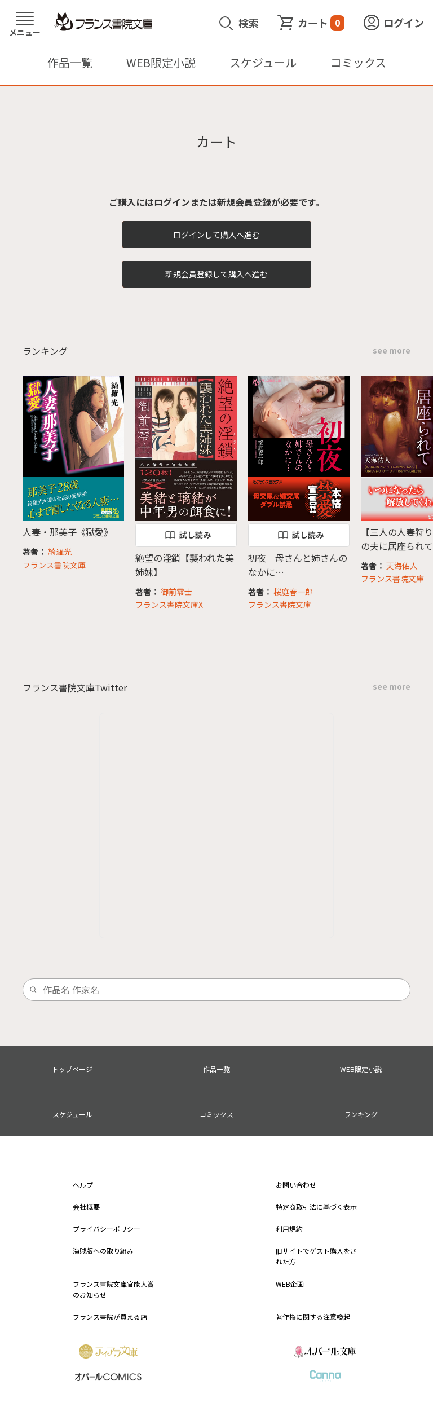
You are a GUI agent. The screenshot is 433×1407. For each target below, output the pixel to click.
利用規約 (289, 1228)
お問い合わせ (296, 1184)
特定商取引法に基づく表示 (316, 1206)
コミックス (358, 62)
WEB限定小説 (161, 62)
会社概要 (86, 1206)
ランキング (361, 1114)
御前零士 (176, 591)
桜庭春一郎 (293, 591)
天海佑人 (402, 565)
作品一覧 (69, 62)
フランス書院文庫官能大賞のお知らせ (113, 1289)
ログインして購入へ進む (216, 234)
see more (391, 350)
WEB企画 (290, 1284)
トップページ (72, 1069)
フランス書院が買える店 (110, 1316)
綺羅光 (60, 551)
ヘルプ (83, 1184)
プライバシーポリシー (106, 1228)
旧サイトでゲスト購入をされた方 (316, 1256)
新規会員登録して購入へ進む (216, 274)
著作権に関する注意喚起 (313, 1316)
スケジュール (263, 62)
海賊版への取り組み (103, 1250)
